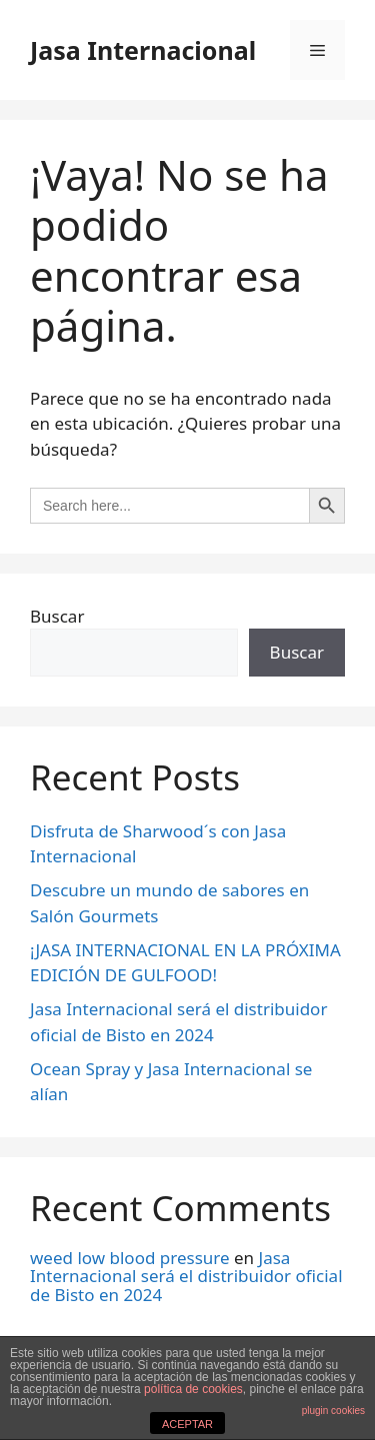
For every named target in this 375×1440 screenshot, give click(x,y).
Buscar (57, 616)
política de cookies (193, 1389)
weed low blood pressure (130, 1257)
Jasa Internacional (143, 50)
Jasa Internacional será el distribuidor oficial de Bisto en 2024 (186, 1276)
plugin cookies (333, 1410)
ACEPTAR (187, 1424)
